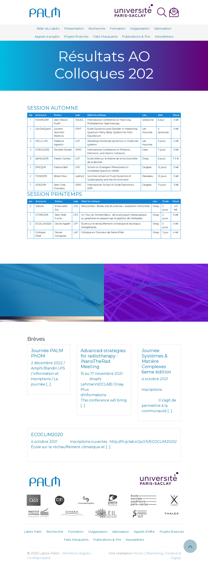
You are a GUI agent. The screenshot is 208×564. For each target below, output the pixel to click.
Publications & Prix (136, 36)
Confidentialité (39, 558)
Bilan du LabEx (48, 28)
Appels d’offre (144, 531)
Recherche (96, 28)
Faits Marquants (105, 36)
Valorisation (162, 28)
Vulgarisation (139, 28)
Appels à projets (47, 36)
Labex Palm (33, 531)
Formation (117, 28)
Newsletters (164, 36)
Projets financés (76, 36)
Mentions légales (76, 553)
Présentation (74, 28)
